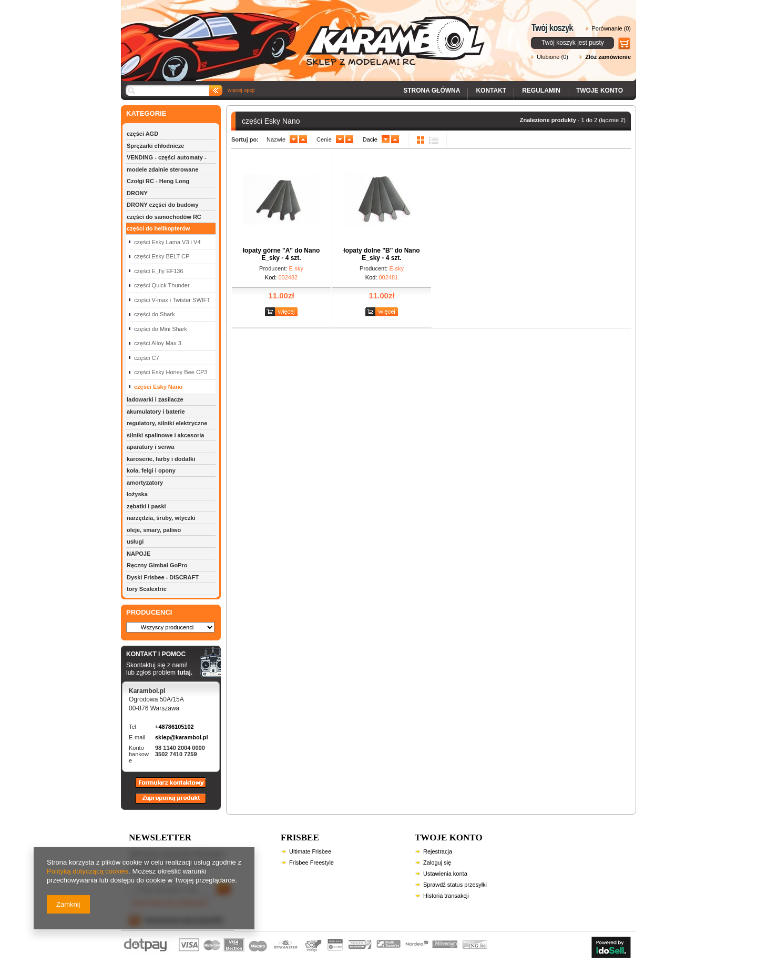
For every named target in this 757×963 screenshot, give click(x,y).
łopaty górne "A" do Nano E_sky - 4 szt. (281, 254)
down (294, 139)
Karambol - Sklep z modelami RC (306, 33)
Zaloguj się (437, 862)
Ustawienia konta (445, 873)
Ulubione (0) (552, 57)
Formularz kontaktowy (166, 787)
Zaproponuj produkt (162, 803)
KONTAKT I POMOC (159, 654)
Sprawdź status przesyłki (455, 884)
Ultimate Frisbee (310, 851)
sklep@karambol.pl (181, 737)
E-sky (296, 268)
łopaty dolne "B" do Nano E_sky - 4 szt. (381, 254)
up (303, 139)
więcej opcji (241, 90)
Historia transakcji (446, 895)
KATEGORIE (146, 113)
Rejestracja (437, 851)
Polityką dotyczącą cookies (87, 871)
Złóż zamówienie (608, 57)
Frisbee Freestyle (311, 862)
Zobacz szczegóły (283, 312)
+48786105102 (174, 727)
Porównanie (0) (611, 28)
